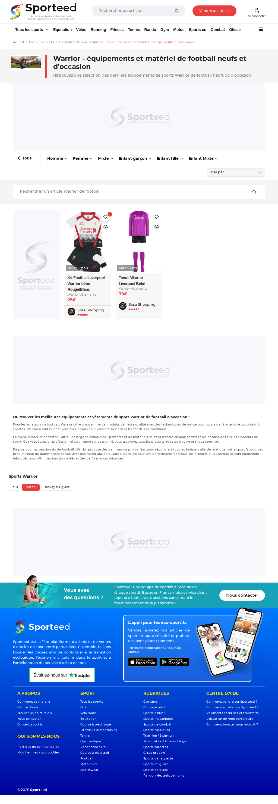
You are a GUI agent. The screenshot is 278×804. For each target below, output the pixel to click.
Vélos (81, 29)
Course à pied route (95, 724)
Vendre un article (214, 11)
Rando (150, 29)
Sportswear (89, 769)
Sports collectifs (155, 747)
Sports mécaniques (158, 718)
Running (98, 29)
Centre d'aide (27, 707)
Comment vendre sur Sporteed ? (231, 701)
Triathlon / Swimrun (158, 735)
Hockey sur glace (56, 487)
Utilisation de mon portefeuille (230, 718)
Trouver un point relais (34, 713)
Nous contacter (242, 595)
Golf (83, 707)
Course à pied (154, 707)
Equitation (62, 29)
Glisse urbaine (154, 752)
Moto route (89, 764)
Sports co (197, 29)
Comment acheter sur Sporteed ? (232, 707)
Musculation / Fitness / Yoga (164, 741)
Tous (26, 158)
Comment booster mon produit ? (232, 724)
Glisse (235, 29)
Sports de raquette (158, 758)
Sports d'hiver (154, 713)
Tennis (134, 29)
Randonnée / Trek (94, 747)
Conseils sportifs (30, 724)
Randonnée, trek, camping (164, 775)
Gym (164, 29)
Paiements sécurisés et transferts (232, 713)
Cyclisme (150, 701)
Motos (178, 29)
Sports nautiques (156, 729)
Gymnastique (90, 741)
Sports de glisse (155, 764)
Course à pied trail (94, 752)
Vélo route (88, 713)
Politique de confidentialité (38, 746)
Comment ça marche (33, 701)
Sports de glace (155, 769)
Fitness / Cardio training (99, 729)
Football (30, 487)
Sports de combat (157, 724)
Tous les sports (29, 29)
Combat (218, 29)
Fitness (117, 29)
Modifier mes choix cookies (38, 752)
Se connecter (257, 12)
